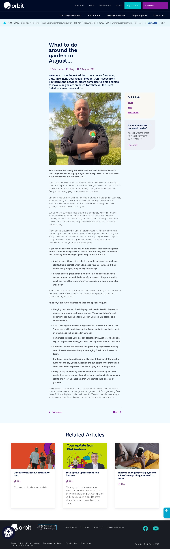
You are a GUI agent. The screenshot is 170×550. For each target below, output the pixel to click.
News (130, 103)
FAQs (91, 5)
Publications (105, 5)
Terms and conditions (53, 544)
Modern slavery (33, 544)
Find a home (94, 15)
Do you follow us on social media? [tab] (137, 127)
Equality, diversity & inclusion (78, 544)
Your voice (133, 113)
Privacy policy (17, 544)
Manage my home (116, 15)
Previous (55, 413)
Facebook (132, 146)
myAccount (133, 5)
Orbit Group (85, 528)
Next (117, 413)
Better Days (98, 528)
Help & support (139, 15)
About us (79, 5)
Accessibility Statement (23, 546)
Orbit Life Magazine (115, 528)
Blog (72, 70)
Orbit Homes (71, 528)
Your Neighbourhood (70, 15)
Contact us (159, 15)
